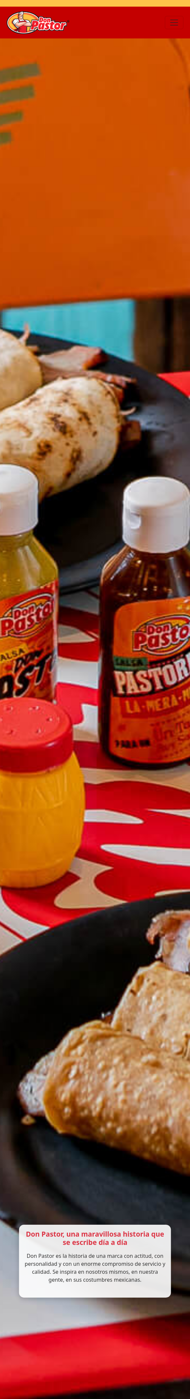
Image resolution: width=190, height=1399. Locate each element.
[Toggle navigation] (174, 22)
